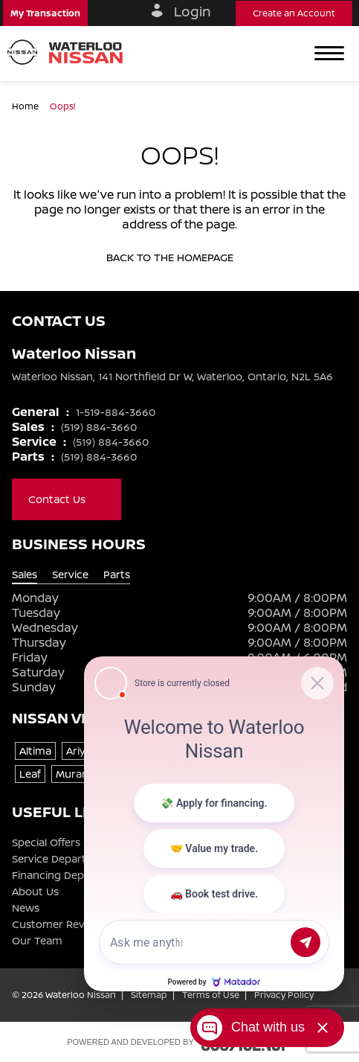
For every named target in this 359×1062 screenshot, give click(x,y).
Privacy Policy (284, 995)
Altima (35, 750)
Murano (75, 774)
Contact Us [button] (66, 499)
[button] (45, 13)
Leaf (30, 774)
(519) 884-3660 (99, 427)
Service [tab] (70, 574)
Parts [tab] (116, 574)
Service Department (63, 859)
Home (26, 106)
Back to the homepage (179, 257)
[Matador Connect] (214, 823)
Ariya (78, 750)
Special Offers (46, 842)
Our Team (37, 940)
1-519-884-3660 (115, 412)
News (25, 908)
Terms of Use (210, 995)
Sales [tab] (24, 574)
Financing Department (69, 875)
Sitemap (149, 995)
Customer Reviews (59, 924)
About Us (35, 891)
